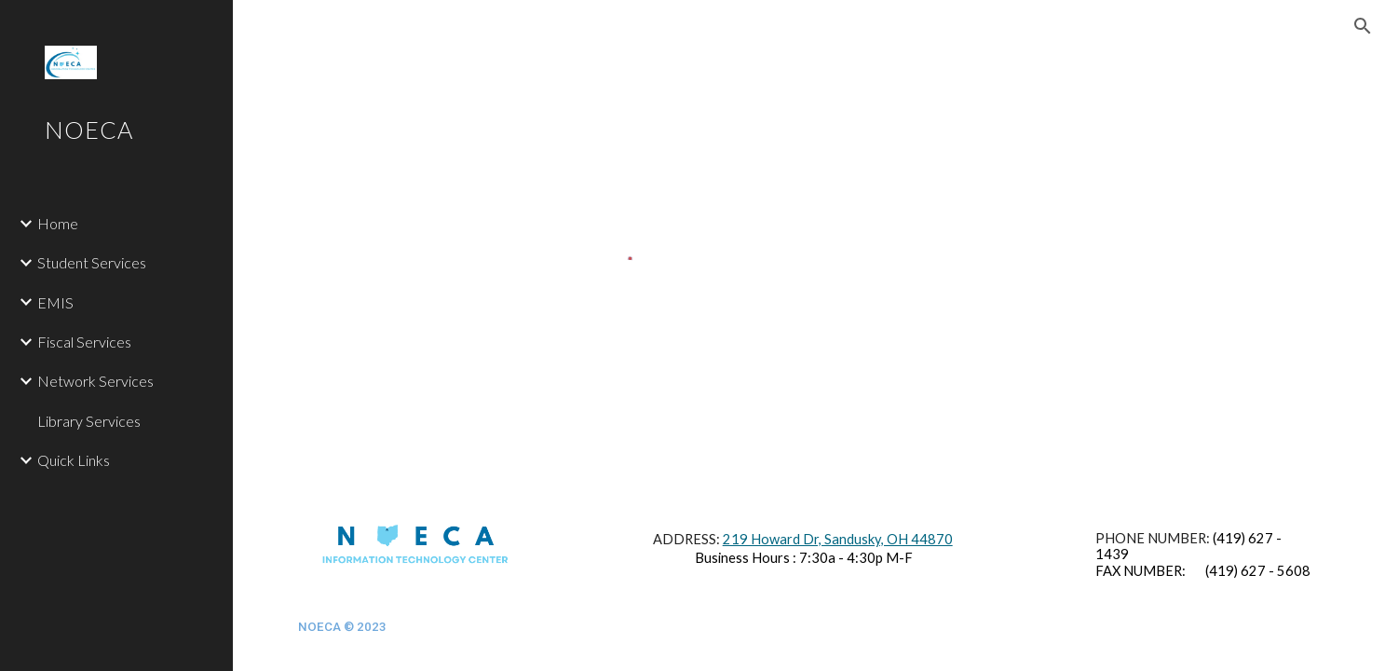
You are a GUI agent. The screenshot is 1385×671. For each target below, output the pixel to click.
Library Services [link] (89, 421)
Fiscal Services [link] (84, 341)
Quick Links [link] (73, 460)
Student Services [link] (91, 262)
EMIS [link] (55, 302)
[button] (1362, 26)
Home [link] (57, 223)
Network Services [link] (95, 381)
